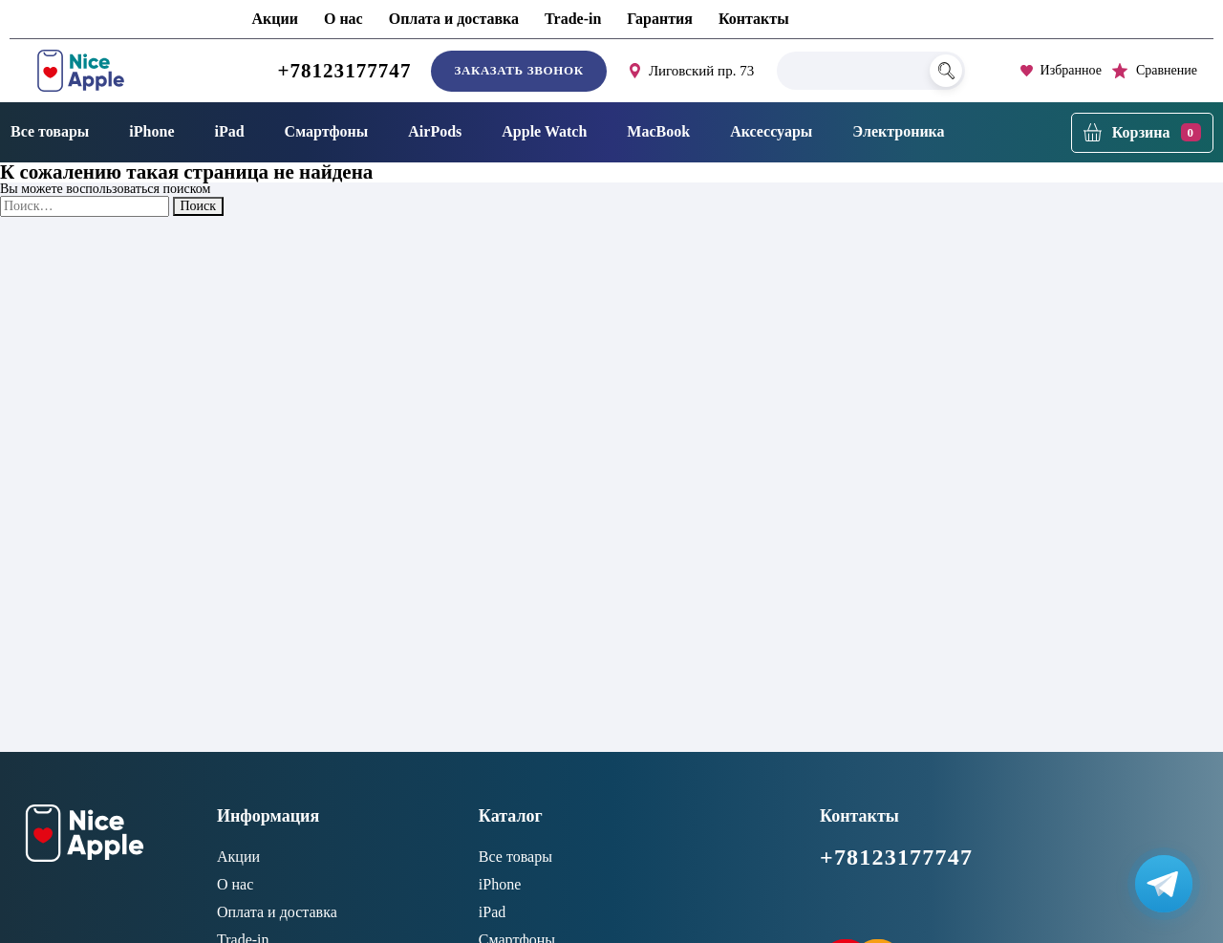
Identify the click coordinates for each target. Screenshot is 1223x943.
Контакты (754, 19)
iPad (229, 131)
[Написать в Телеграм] (1163, 883)
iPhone (151, 131)
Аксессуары (771, 131)
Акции (275, 19)
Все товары (515, 856)
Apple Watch (544, 131)
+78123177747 (344, 70)
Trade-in (573, 19)
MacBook (658, 131)
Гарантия (660, 19)
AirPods (434, 131)
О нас (343, 19)
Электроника (898, 131)
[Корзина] (1142, 133)
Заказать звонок (518, 70)
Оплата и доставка (454, 19)
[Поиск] (946, 70)
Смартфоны (327, 131)
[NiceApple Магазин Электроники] (124, 71)
